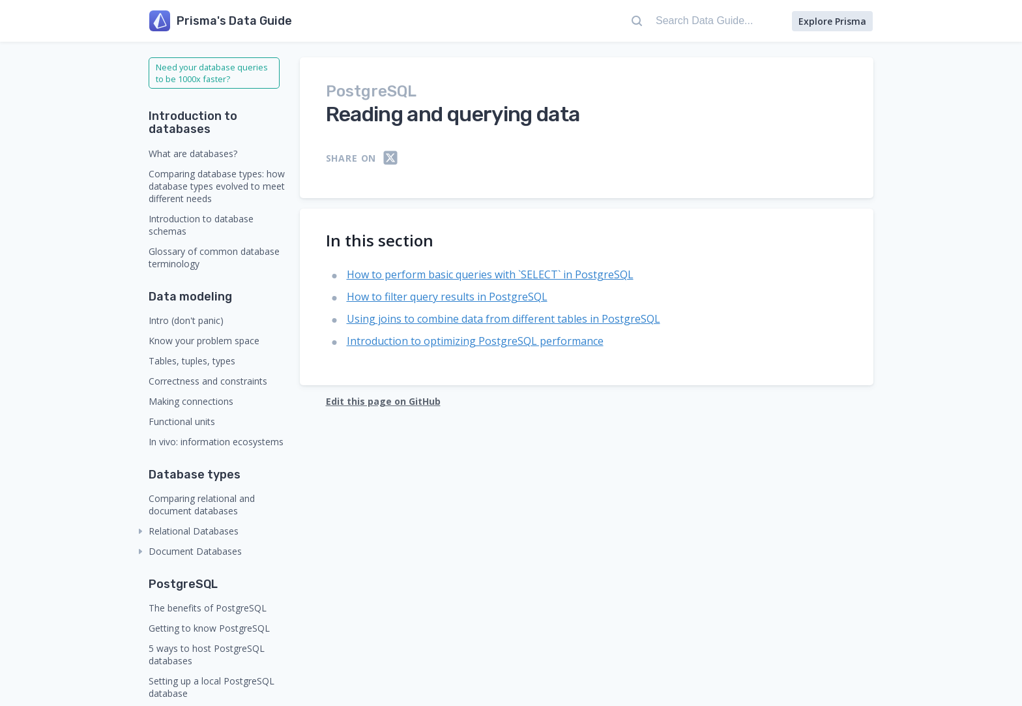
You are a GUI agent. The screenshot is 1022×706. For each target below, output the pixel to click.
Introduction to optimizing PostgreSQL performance (475, 341)
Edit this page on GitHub (383, 401)
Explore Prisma (832, 21)
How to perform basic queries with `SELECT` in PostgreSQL (490, 274)
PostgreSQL (371, 91)
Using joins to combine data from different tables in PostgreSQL (503, 319)
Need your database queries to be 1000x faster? (212, 73)
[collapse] (140, 531)
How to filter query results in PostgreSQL (447, 296)
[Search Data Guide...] (705, 21)
